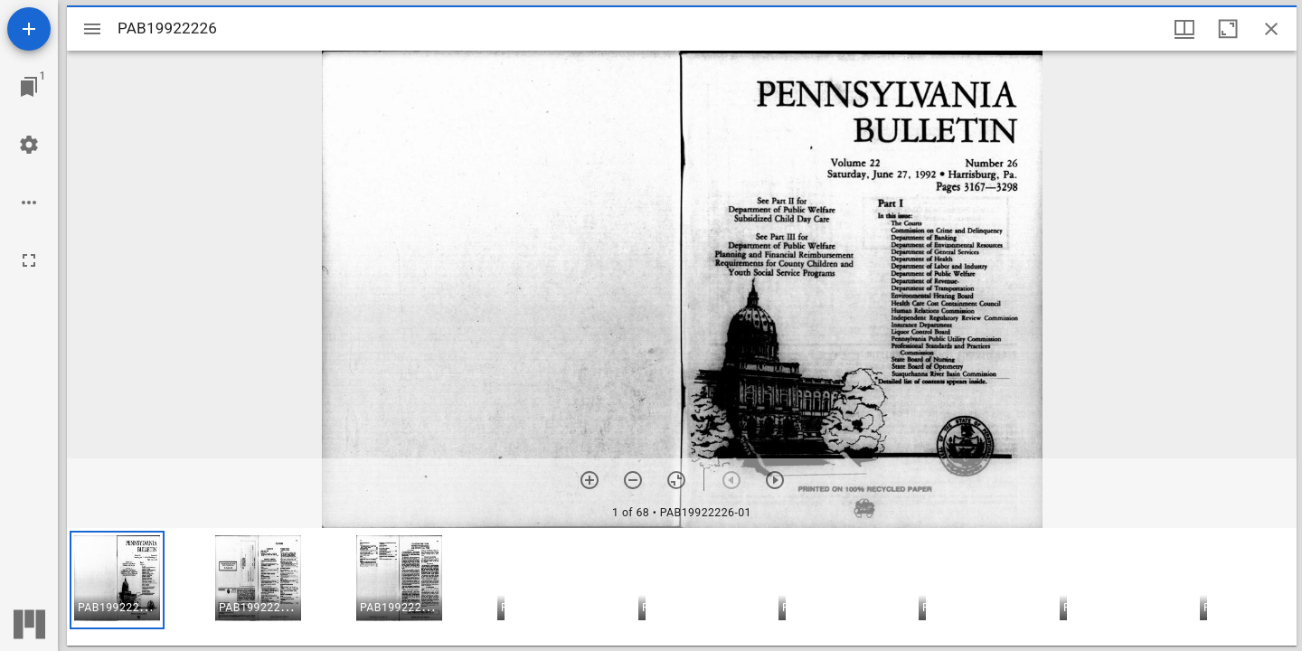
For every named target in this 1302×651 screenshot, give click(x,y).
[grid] (682, 587)
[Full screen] (29, 260)
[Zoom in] (589, 480)
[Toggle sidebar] (92, 29)
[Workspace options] (29, 202)
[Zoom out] (633, 480)
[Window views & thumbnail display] (1184, 29)
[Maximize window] (1228, 29)
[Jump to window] (29, 86)
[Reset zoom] (676, 480)
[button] (117, 580)
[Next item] (775, 480)
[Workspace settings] (29, 144)
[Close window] (1271, 29)
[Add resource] (29, 29)
